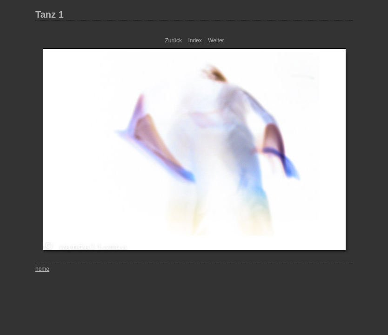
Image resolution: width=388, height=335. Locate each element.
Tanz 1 (49, 14)
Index (194, 40)
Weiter (216, 40)
